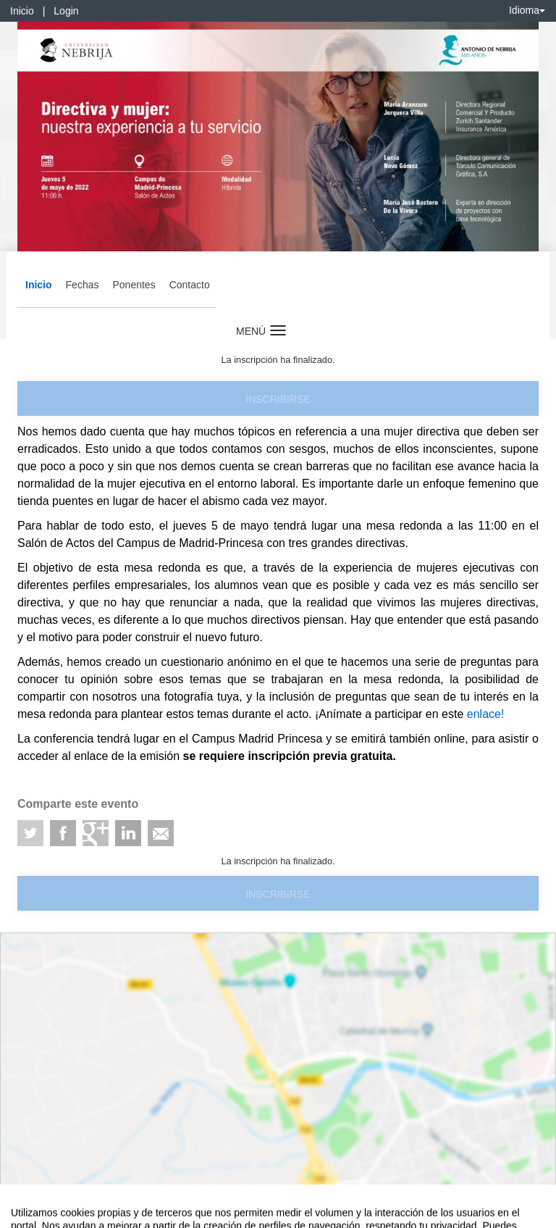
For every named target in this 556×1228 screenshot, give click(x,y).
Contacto (189, 285)
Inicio (22, 11)
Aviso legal (22, 1214)
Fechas (82, 285)
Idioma (527, 10)
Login (66, 11)
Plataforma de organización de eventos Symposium (286, 1214)
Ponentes (133, 285)
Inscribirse (277, 399)
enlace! (483, 714)
